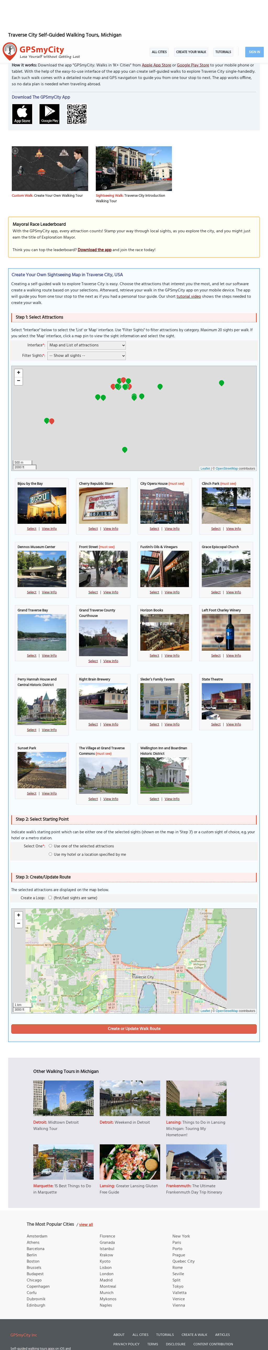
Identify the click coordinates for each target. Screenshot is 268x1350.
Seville (178, 1234)
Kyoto (105, 1221)
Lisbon (106, 1228)
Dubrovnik (36, 1259)
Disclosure (176, 1305)
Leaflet (205, 429)
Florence (107, 1196)
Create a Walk (194, 1295)
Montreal (108, 1247)
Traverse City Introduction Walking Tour (130, 159)
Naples (106, 1265)
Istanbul (107, 1209)
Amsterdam (37, 1196)
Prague (178, 1215)
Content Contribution (213, 1305)
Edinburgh (36, 1265)
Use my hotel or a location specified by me (87, 815)
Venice (178, 1259)
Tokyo (177, 1247)
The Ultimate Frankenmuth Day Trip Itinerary (194, 1149)
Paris (176, 1203)
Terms (152, 1305)
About (119, 1295)
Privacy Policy (126, 1305)
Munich (107, 1253)
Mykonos (108, 1259)
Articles (222, 1295)
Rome (177, 1228)
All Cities (159, 12)
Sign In (254, 12)
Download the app (94, 210)
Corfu (32, 1253)
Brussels (34, 1228)
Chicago (34, 1240)
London (107, 1234)
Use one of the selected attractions (81, 806)
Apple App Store (156, 25)
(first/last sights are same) (72, 858)
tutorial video (189, 257)
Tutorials (223, 12)
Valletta (179, 1253)
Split (176, 1240)
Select (31, 489)
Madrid (106, 1240)
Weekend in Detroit (132, 1082)
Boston (33, 1221)
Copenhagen (38, 1247)
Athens (33, 1203)
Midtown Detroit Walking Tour (56, 1086)
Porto (177, 1209)
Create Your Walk (191, 12)
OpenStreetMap (227, 429)
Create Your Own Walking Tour (58, 156)
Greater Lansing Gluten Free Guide (129, 1149)
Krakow (106, 1215)
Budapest (35, 1234)
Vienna (178, 1265)
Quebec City (183, 1221)
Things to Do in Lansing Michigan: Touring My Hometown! (195, 1089)
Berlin (32, 1215)
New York (181, 1196)
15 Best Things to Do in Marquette (62, 1149)
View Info (49, 489)
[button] (119, 342)
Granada (107, 1203)
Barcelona (35, 1209)
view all (86, 1185)
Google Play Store (193, 25)
